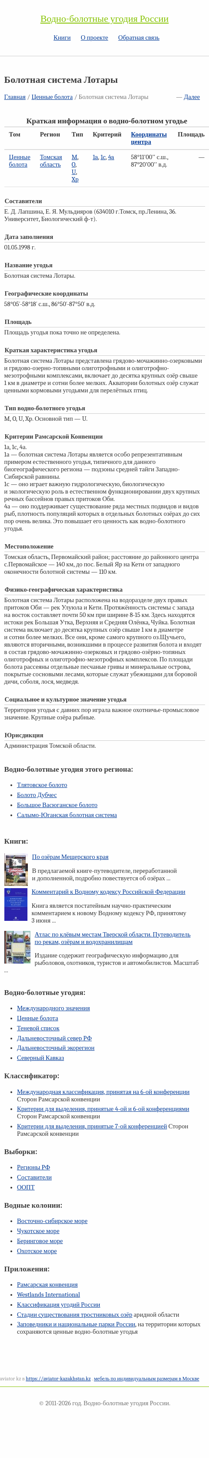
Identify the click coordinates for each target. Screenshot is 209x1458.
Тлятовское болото (42, 785)
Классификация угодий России (58, 1304)
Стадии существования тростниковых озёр (74, 1314)
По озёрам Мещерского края (70, 857)
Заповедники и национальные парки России (76, 1324)
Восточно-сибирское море (52, 1221)
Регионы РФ (33, 1167)
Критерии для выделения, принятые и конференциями (103, 1109)
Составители (34, 1177)
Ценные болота (51, 97)
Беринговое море (40, 1241)
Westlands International (48, 1294)
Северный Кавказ (40, 1058)
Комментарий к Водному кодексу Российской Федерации (108, 892)
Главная (15, 97)
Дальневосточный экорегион (55, 1048)
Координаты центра (149, 138)
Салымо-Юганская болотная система (67, 815)
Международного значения (53, 1008)
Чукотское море (38, 1231)
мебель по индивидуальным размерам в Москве (146, 1379)
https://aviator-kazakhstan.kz (58, 1379)
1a (95, 157)
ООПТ (26, 1187)
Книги (62, 37)
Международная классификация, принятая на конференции (103, 1092)
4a (111, 157)
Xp (75, 179)
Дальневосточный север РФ (54, 1038)
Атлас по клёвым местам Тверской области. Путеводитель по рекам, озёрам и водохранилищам (113, 938)
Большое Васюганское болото (57, 805)
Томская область (51, 160)
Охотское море (37, 1251)
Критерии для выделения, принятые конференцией (92, 1126)
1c (103, 157)
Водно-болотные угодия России (104, 18)
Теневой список (38, 1028)
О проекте (94, 37)
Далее (192, 97)
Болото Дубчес (37, 795)
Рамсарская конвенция (47, 1284)
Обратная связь (139, 37)
